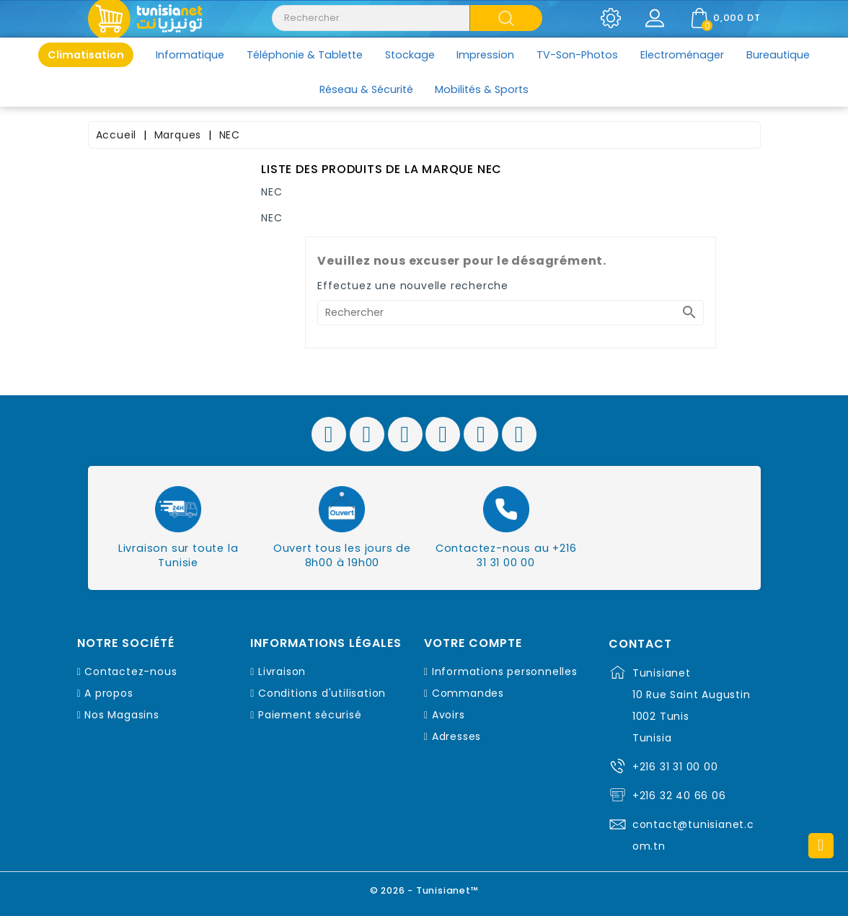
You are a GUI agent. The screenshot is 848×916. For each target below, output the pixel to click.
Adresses (456, 736)
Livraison (282, 671)
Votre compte (473, 643)
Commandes (468, 693)
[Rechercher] (510, 312)
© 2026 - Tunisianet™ (424, 890)
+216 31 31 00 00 (675, 766)
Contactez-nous (130, 671)
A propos (108, 693)
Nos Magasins (121, 715)
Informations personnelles (505, 671)
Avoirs (448, 715)
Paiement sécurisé (310, 715)
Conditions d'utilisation (322, 693)
